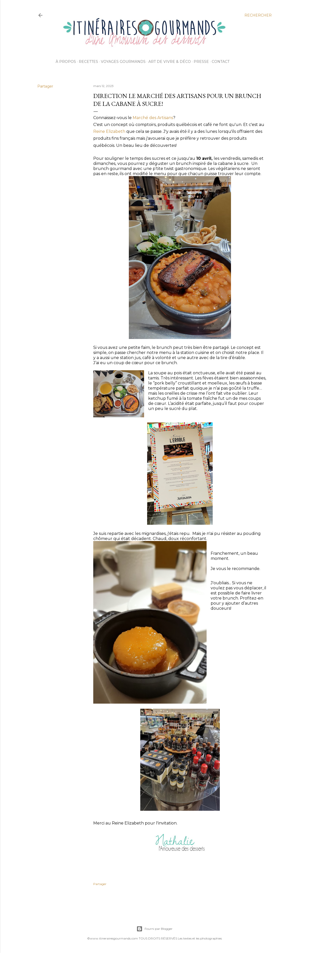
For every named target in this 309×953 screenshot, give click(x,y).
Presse (201, 61)
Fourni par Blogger (154, 929)
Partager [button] (45, 86)
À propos (66, 61)
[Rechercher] (258, 15)
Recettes (88, 61)
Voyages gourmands (123, 61)
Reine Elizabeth (109, 131)
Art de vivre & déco (169, 61)
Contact (220, 61)
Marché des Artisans (152, 117)
